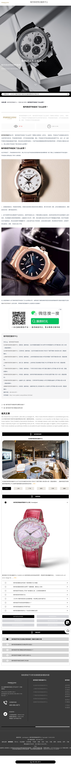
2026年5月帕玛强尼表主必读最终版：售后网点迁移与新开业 (29, 598)
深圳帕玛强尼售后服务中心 (11, 374)
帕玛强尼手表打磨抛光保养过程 (14, 408)
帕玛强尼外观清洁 (53, 625)
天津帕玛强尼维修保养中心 (40, 692)
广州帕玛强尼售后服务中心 (11, 368)
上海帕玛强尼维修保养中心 (40, 688)
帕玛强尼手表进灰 (14, 342)
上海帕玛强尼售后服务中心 (11, 356)
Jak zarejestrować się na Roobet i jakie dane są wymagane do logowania (20, 416)
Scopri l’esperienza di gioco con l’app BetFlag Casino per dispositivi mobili (21, 423)
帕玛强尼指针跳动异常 (18, 625)
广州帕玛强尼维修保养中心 (40, 695)
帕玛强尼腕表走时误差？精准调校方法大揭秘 (25, 582)
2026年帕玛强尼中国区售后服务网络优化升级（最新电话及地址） (18, 419)
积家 (39, 741)
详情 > (34, 483)
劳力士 (16, 741)
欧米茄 (59, 741)
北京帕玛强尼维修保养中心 (40, 685)
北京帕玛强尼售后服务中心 (11, 345)
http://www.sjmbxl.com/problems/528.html (21, 395)
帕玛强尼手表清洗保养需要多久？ (22, 602)
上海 (18, 488)
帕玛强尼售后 (18, 620)
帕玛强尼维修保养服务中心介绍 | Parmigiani (25, 502)
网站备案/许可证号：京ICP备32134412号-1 (35, 744)
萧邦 (55, 741)
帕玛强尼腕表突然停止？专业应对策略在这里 (25, 610)
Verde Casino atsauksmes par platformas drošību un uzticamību (18, 426)
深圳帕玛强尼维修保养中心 (40, 698)
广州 (30, 488)
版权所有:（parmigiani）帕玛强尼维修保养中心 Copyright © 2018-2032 (35, 737)
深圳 (41, 488)
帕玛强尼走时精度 (18, 616)
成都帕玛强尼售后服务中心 (11, 386)
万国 (51, 741)
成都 (64, 488)
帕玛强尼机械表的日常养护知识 (21, 606)
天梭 (68, 741)
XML (35, 746)
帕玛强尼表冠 (52, 616)
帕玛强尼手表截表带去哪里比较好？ (15, 404)
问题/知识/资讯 (22, 102)
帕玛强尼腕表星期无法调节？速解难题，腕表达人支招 (27, 586)
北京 (6, 488)
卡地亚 (34, 741)
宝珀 (43, 741)
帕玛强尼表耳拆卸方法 (19, 594)
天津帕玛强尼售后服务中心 (11, 380)
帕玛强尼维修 (5, 135)
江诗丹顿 (28, 741)
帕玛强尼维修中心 (12, 102)
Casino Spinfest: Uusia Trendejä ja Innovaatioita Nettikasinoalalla (19, 421)
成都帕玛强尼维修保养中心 (40, 702)
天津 (53, 488)
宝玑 (47, 741)
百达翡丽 (22, 741)
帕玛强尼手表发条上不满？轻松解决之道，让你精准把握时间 (29, 590)
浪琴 (64, 741)
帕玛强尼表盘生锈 (53, 620)
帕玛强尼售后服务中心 (39, 2)
